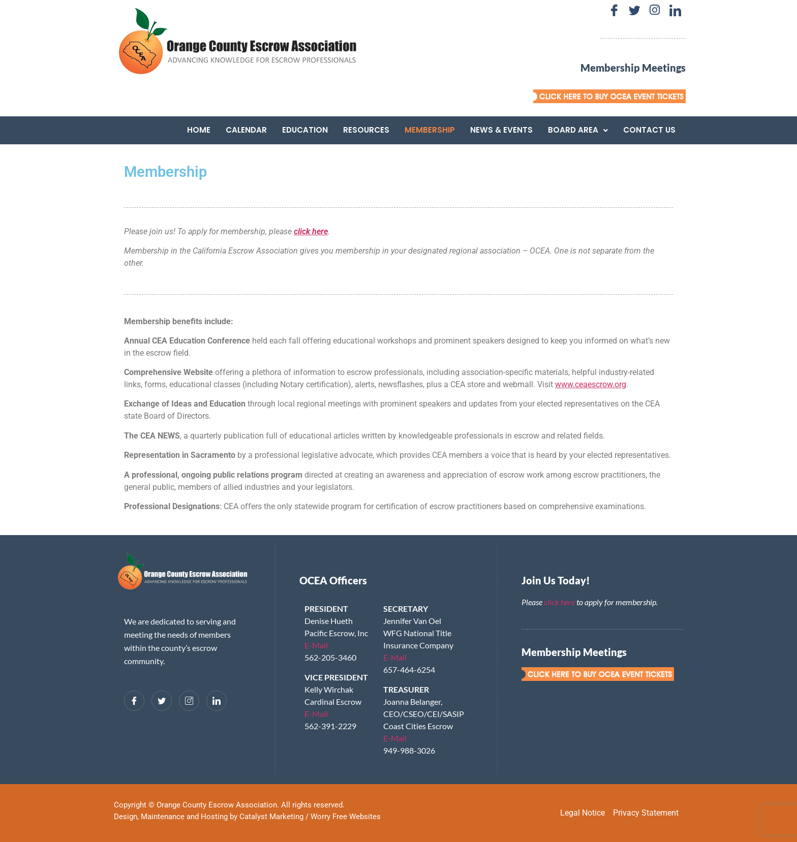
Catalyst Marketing (271, 816)
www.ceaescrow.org (590, 384)
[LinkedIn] (675, 10)
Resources (366, 129)
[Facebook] (614, 10)
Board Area (578, 129)
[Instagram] (654, 10)
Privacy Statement (646, 813)
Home (198, 129)
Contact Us (649, 129)
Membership (430, 129)
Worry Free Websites (346, 816)
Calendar (246, 129)
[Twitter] (634, 10)
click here (559, 602)
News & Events (501, 129)
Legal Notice (582, 813)
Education (305, 129)
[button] (578, 130)
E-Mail (316, 645)
